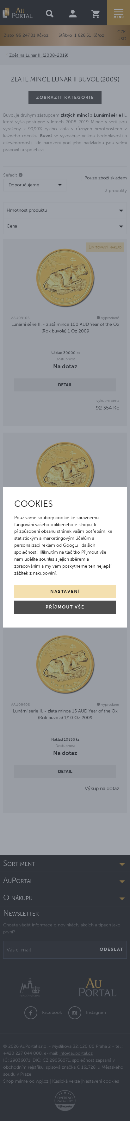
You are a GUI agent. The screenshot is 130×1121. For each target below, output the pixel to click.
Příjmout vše (65, 607)
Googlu (70, 545)
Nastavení (65, 591)
